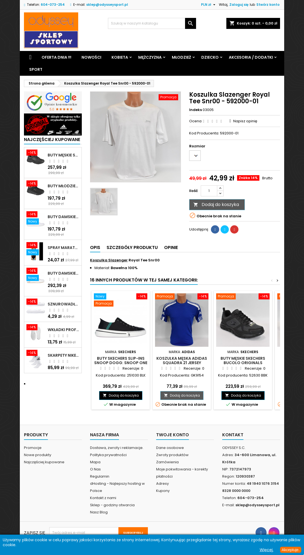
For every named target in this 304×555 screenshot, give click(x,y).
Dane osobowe (170, 447)
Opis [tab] (95, 247)
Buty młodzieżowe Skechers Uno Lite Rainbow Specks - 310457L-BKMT (63, 186)
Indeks (195, 109)
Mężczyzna (150, 57)
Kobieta (120, 57)
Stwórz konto (267, 4)
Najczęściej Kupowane (52, 139)
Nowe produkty (37, 454)
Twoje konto (172, 435)
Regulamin (99, 476)
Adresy (162, 483)
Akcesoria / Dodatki (251, 57)
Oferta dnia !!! (56, 57)
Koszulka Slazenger (109, 260)
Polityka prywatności (108, 454)
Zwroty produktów (172, 454)
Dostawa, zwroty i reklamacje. (116, 447)
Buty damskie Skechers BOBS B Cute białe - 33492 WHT (63, 217)
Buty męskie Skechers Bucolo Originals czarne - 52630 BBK (243, 363)
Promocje (33, 447)
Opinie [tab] (171, 247)
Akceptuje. (291, 550)
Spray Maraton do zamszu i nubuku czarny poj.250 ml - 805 (63, 247)
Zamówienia (167, 462)
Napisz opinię (245, 121)
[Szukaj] (152, 23)
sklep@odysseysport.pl (107, 4)
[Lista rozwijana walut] (209, 4)
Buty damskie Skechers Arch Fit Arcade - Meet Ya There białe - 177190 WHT (63, 273)
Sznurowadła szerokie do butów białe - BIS (63, 304)
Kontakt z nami (103, 497)
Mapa (95, 462)
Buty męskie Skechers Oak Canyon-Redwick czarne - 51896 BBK (63, 155)
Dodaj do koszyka (216, 204)
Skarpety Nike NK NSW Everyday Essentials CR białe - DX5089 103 (63, 355)
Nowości (91, 57)
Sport (35, 69)
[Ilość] (209, 190)
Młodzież (181, 57)
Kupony (163, 490)
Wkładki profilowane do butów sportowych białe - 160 (63, 329)
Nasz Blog (99, 512)
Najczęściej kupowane (44, 462)
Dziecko (210, 57)
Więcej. (266, 550)
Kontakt (232, 435)
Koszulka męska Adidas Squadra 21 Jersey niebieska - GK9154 (181, 363)
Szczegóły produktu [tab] (132, 247)
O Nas (95, 469)
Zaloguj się (238, 4)
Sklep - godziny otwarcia (112, 505)
